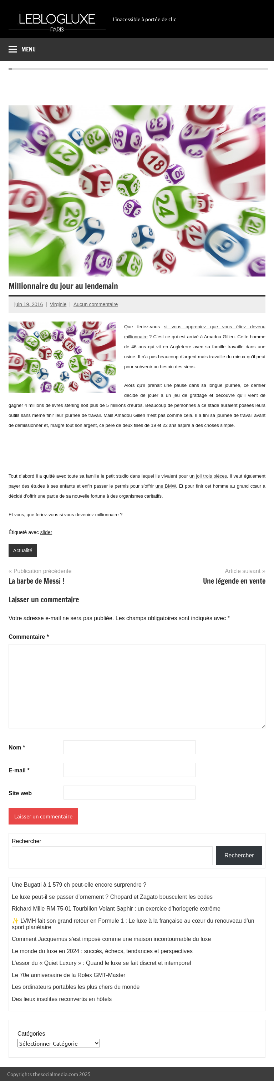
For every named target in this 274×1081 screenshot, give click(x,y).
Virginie (58, 304)
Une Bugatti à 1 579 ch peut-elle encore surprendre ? (79, 885)
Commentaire (29, 637)
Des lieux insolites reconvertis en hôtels (62, 999)
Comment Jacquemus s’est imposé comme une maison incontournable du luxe (111, 939)
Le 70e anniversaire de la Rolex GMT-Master (68, 975)
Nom (17, 747)
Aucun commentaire (95, 304)
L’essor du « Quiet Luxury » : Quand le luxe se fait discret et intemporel (101, 963)
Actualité (22, 550)
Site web (20, 793)
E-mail (19, 770)
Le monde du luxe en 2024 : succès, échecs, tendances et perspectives (102, 951)
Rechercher (26, 841)
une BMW (166, 486)
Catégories (31, 1034)
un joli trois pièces (208, 476)
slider (46, 532)
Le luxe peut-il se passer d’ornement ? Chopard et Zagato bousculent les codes (112, 897)
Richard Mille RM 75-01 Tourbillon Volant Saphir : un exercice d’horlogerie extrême (116, 909)
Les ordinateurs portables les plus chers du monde (75, 987)
